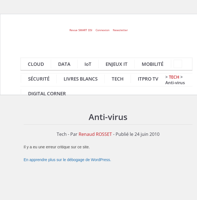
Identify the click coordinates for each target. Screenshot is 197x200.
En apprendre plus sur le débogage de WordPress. (67, 160)
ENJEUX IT (117, 64)
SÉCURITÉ (38, 79)
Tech (174, 77)
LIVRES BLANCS (81, 79)
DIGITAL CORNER (47, 93)
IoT (87, 64)
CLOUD (36, 64)
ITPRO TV (148, 79)
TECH (118, 79)
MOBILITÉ (152, 64)
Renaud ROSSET (95, 134)
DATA (64, 64)
